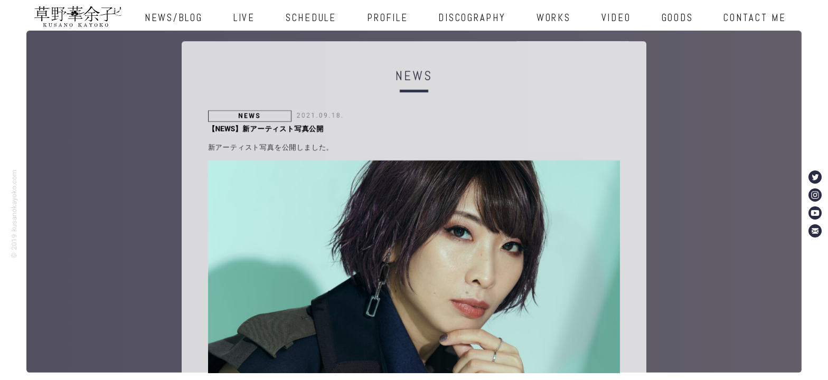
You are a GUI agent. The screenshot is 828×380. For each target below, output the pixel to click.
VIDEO (616, 18)
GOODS (677, 18)
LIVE (244, 18)
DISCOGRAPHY (471, 18)
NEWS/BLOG (174, 18)
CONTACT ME (754, 18)
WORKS (554, 18)
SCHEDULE (311, 18)
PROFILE (387, 18)
